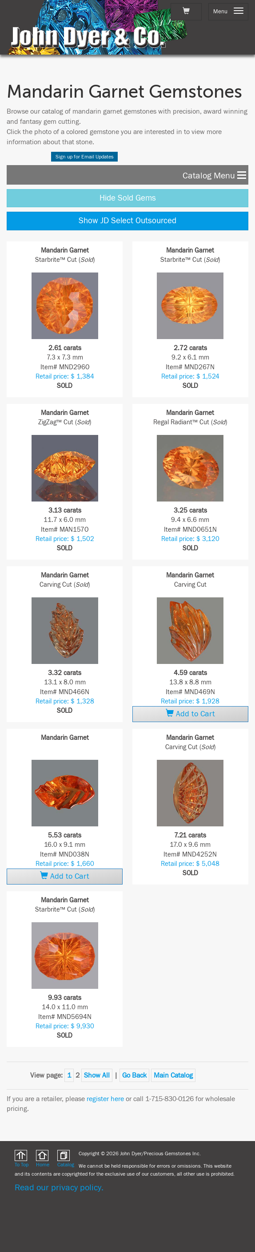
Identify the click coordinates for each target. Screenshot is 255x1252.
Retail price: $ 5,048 (190, 864)
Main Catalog (173, 1075)
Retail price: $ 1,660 (65, 864)
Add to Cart (190, 714)
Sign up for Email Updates (85, 157)
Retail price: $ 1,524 (190, 376)
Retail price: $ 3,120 (190, 539)
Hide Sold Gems (128, 198)
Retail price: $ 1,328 (65, 701)
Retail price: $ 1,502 (65, 539)
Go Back (134, 1075)
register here (105, 1099)
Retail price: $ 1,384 (65, 376)
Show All (97, 1075)
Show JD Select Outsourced (127, 220)
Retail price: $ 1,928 (190, 701)
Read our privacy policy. (59, 1187)
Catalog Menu (214, 175)
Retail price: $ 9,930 (65, 1026)
